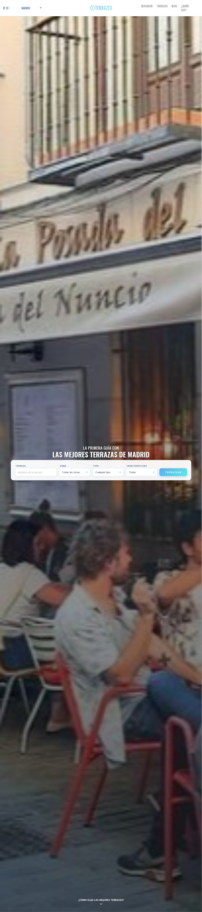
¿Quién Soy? (185, 8)
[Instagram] (7, 8)
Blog (174, 6)
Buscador (147, 6)
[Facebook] (4, 8)
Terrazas (162, 6)
